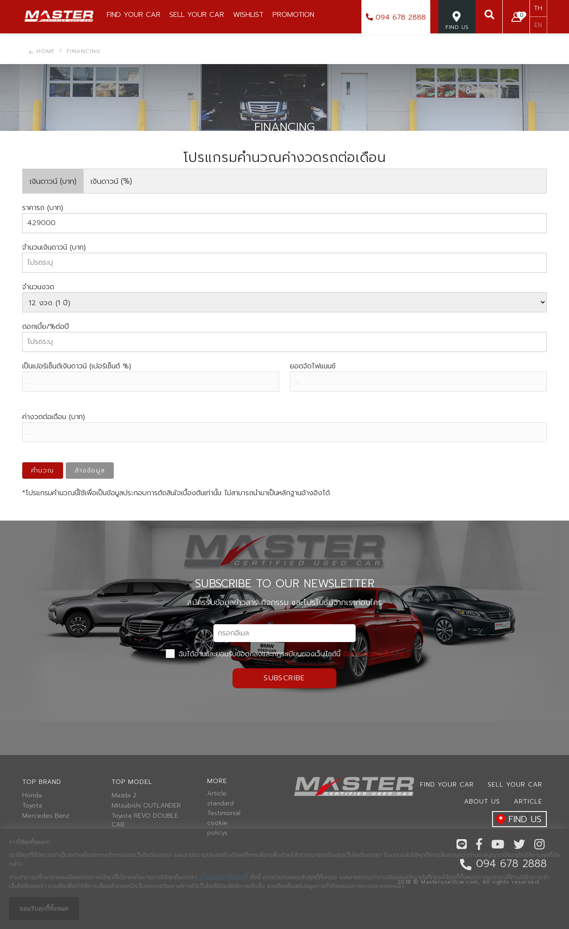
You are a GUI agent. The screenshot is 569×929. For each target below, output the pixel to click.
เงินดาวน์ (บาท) (53, 181)
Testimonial (223, 813)
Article (217, 794)
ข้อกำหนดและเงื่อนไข (373, 654)
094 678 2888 (396, 17)
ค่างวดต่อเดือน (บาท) (53, 417)
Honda (32, 795)
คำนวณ (42, 470)
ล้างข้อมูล (90, 470)
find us (516, 819)
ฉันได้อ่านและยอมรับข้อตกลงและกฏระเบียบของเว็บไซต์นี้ (284, 654)
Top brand (41, 782)
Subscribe (284, 678)
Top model (132, 782)
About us (482, 801)
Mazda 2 (124, 795)
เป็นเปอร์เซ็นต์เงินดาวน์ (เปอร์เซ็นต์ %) (76, 366)
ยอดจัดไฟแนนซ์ (313, 366)
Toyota (32, 805)
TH (538, 8)
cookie (217, 823)
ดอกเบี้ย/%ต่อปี (45, 326)
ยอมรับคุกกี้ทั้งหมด (44, 908)
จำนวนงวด (38, 287)
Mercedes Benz (45, 816)
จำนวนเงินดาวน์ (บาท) (54, 247)
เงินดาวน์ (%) (111, 181)
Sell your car (515, 784)
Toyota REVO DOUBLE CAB (145, 820)
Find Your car (447, 784)
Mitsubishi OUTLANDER (146, 805)
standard (220, 804)
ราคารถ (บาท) (42, 207)
